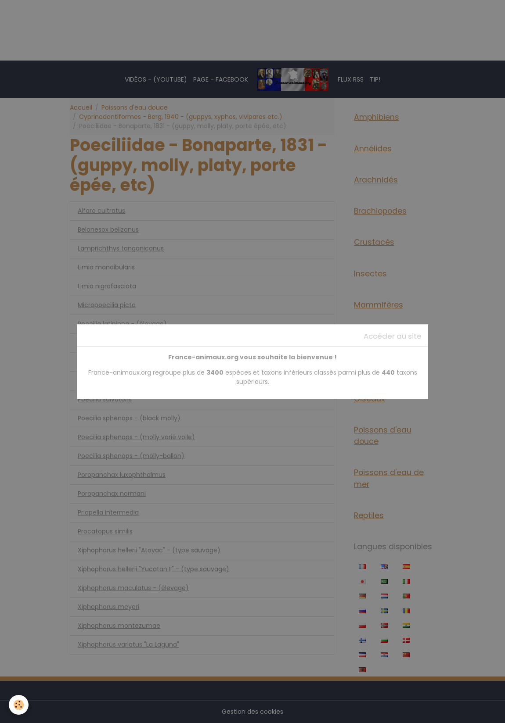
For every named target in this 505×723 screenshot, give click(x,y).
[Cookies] (19, 705)
